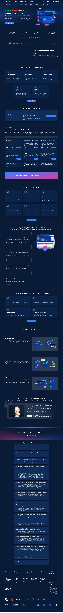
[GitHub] (53, 574)
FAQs (47, 4)
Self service (36, 4)
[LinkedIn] (49, 574)
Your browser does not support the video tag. (17, 54)
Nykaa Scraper (43, 176)
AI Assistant (20, 4)
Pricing (31, 4)
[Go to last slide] (6, 411)
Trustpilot (7, 424)
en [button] (44, 1)
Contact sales (48, 1)
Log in (53, 1)
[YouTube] (51, 574)
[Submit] (57, 138)
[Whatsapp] (49, 585)
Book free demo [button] (57, 1)
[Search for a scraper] (31, 138)
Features (26, 4)
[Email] (51, 585)
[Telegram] (53, 585)
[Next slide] (57, 411)
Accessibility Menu (7, 610)
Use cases (42, 4)
